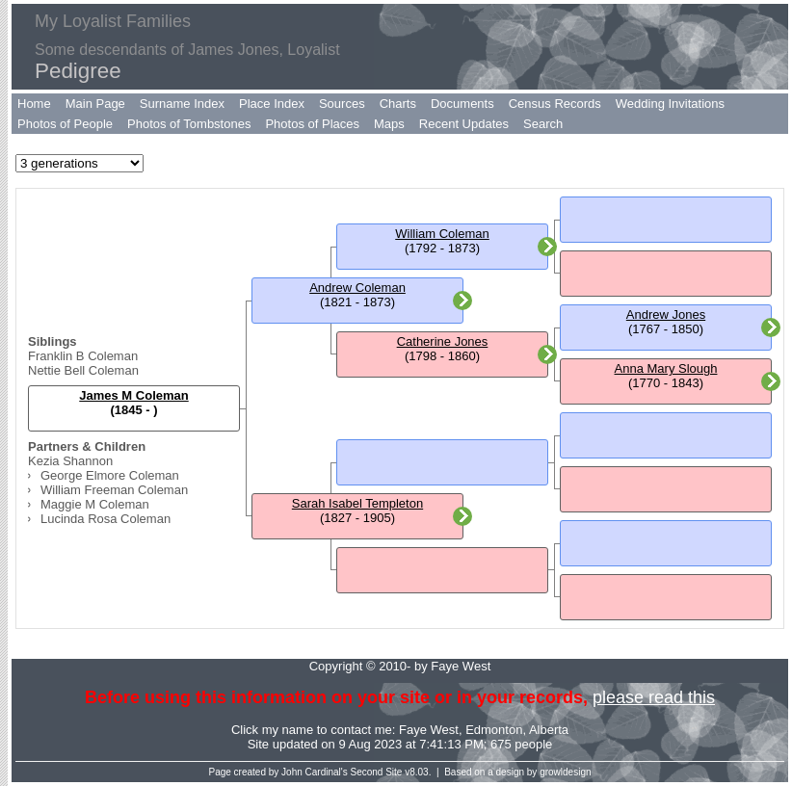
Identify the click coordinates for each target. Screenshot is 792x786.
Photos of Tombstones (189, 124)
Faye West (429, 729)
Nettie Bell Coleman (83, 370)
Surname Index (182, 103)
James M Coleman (133, 395)
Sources (342, 103)
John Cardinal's (314, 772)
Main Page (95, 103)
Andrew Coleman (357, 287)
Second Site (377, 772)
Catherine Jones (442, 341)
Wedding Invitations (670, 103)
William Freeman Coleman (114, 490)
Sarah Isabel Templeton (357, 503)
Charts (398, 103)
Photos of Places (312, 124)
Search (543, 124)
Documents (462, 103)
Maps (389, 124)
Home (34, 103)
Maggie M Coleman (94, 504)
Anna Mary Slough (666, 368)
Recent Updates (464, 124)
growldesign (565, 772)
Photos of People (65, 124)
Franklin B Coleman (83, 356)
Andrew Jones (665, 314)
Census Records (555, 103)
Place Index (271, 103)
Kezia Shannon (70, 461)
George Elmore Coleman (109, 475)
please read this (654, 697)
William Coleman (442, 233)
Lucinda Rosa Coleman (105, 518)
